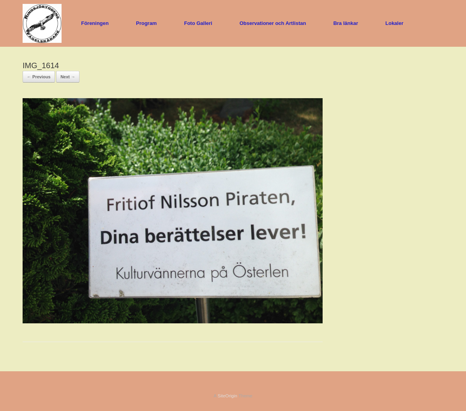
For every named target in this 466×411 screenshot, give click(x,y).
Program (146, 23)
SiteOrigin (227, 395)
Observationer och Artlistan (273, 23)
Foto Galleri (198, 23)
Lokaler (394, 23)
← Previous (39, 76)
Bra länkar (345, 23)
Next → (67, 76)
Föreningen (95, 23)
